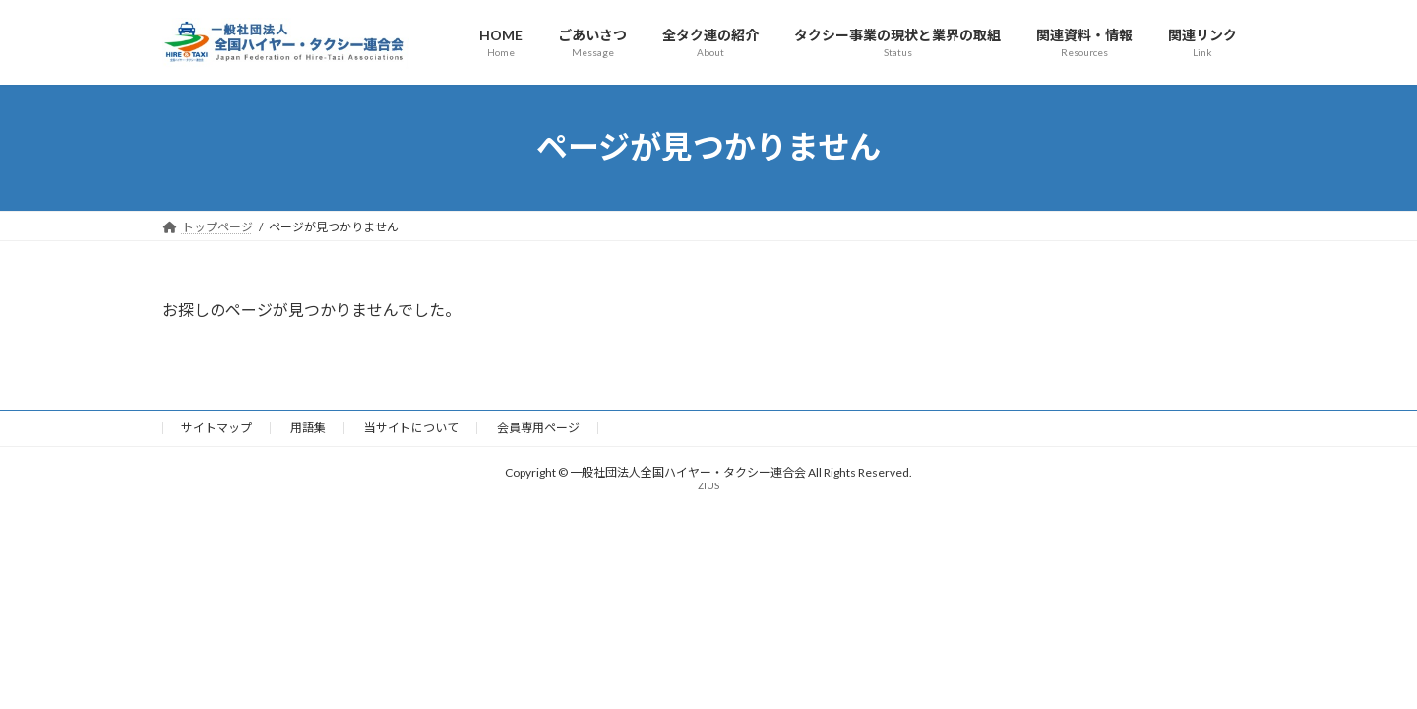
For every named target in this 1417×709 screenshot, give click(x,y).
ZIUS (708, 485)
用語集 (308, 427)
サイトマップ (216, 427)
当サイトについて (411, 427)
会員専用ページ (538, 427)
